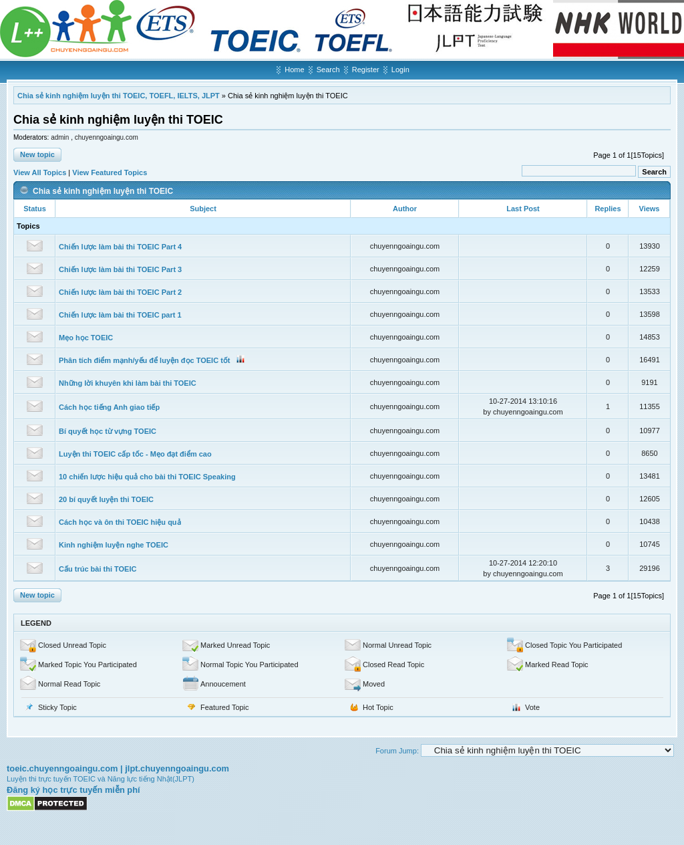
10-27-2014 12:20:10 (523, 563)
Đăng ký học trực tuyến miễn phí (73, 790)
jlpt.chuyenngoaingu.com (177, 768)
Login (400, 70)
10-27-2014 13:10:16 (523, 401)
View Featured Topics (109, 172)
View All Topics (39, 172)
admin (61, 137)
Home (294, 70)
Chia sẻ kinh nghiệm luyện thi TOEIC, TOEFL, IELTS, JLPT (118, 96)
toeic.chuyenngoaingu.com (62, 768)
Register (365, 70)
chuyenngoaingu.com (106, 137)
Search (328, 70)
